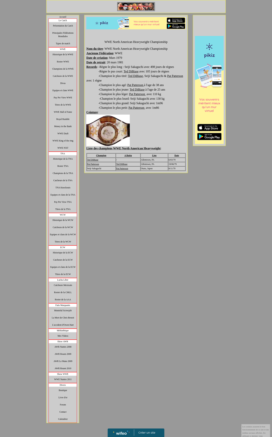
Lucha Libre (62, 280)
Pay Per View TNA (63, 202)
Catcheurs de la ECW (63, 259)
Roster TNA (63, 166)
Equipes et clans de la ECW (63, 267)
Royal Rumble (63, 119)
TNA (62, 153)
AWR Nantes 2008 (62, 346)
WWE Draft (62, 133)
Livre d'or (63, 397)
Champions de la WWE (62, 69)
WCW (63, 214)
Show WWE (62, 374)
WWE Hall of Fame (63, 112)
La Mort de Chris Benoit (63, 317)
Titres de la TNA (63, 209)
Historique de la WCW (63, 220)
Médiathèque (63, 330)
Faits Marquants (62, 305)
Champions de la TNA (63, 173)
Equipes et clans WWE (63, 90)
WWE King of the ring (63, 140)
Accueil (62, 17)
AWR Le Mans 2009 (62, 361)
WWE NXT (62, 148)
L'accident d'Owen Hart (63, 325)
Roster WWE (63, 61)
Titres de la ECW (63, 274)
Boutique (63, 390)
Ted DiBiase (92, 159)
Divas (63, 83)
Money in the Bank (63, 126)
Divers (63, 385)
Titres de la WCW (63, 241)
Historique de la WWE (63, 54)
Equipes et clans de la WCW (63, 234)
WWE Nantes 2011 (63, 379)
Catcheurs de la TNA (62, 180)
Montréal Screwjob (63, 310)
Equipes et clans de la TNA (62, 194)
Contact (62, 412)
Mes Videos (63, 336)
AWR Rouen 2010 (63, 368)
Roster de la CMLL (63, 292)
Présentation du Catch (63, 25)
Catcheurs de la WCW (63, 227)
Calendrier (63, 419)
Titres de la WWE (63, 104)
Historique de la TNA (63, 159)
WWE (63, 49)
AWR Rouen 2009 (63, 354)
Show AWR (62, 341)
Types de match (63, 43)
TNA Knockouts (63, 187)
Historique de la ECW (63, 252)
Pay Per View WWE (63, 97)
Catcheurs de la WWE (63, 76)
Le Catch (63, 20)
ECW (62, 247)
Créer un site (146, 432)
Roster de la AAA (63, 299)
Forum (63, 404)
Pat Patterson (175, 76)
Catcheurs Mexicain (63, 285)
